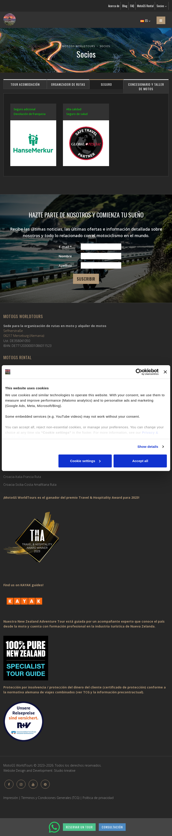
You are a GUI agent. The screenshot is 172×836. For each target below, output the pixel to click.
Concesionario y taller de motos (146, 86)
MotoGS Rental (145, 6)
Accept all (140, 461)
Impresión (10, 798)
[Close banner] (165, 371)
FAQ (132, 6)
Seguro (106, 84)
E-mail (65, 246)
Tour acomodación (25, 84)
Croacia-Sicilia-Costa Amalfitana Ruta (29, 484)
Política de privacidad (98, 798)
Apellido (65, 265)
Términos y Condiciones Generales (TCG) (50, 798)
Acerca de (113, 6)
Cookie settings (85, 461)
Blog (124, 6)
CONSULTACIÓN (112, 827)
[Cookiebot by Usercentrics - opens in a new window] (139, 372)
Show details (148, 446)
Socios (162, 6)
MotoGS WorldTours (78, 46)
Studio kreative (64, 770)
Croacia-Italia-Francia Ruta (22, 477)
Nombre (65, 256)
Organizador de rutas (68, 84)
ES (145, 20)
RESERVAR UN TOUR (79, 827)
